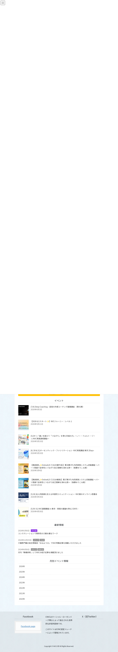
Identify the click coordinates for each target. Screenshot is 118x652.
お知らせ (40, 549)
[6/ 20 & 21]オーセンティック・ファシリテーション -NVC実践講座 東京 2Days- (62, 450)
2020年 (22, 599)
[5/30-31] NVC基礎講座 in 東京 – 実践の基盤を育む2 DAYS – (55, 508)
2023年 (22, 582)
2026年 (22, 566)
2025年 (22, 571)
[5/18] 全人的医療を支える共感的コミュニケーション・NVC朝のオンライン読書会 (64, 494)
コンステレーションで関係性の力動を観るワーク (38, 533)
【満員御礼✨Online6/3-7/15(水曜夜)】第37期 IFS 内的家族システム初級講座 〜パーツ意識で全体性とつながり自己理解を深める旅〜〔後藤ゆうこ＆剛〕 (65, 481)
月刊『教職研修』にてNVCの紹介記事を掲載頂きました (40, 552)
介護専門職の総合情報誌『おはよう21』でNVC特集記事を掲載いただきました (49, 543)
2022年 (22, 588)
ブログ (42, 540)
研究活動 (34, 531)
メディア (36, 540)
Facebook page (28, 626)
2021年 (22, 593)
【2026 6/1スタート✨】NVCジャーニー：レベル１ (51, 421)
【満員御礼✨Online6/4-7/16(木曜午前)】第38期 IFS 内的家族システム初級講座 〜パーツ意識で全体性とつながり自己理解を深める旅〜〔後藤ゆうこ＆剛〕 (65, 466)
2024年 (22, 577)
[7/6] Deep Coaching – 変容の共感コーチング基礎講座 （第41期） (57, 406)
